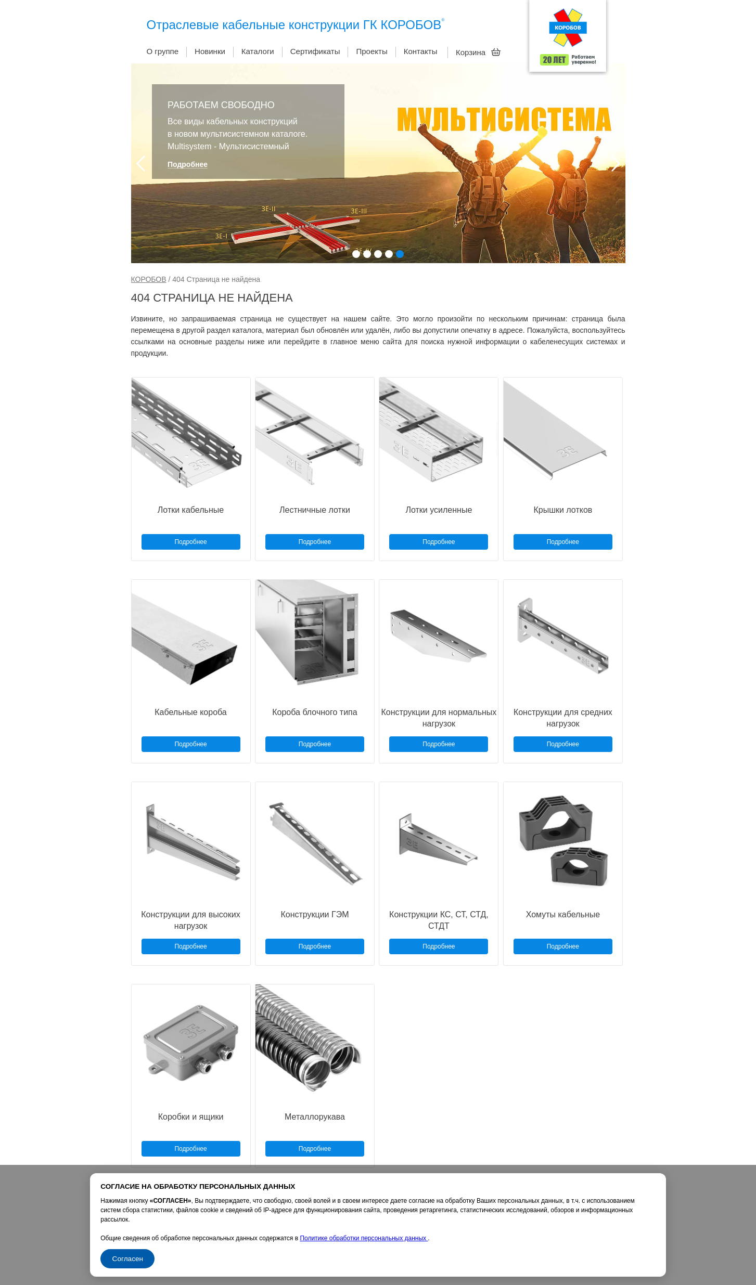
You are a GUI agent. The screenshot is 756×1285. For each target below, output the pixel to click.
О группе (163, 51)
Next (615, 163)
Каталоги (257, 51)
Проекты (371, 51)
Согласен (127, 1259)
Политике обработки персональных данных (364, 1238)
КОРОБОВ (148, 279)
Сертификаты (315, 51)
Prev (140, 163)
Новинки (210, 51)
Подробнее (188, 164)
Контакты (421, 51)
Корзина (478, 52)
